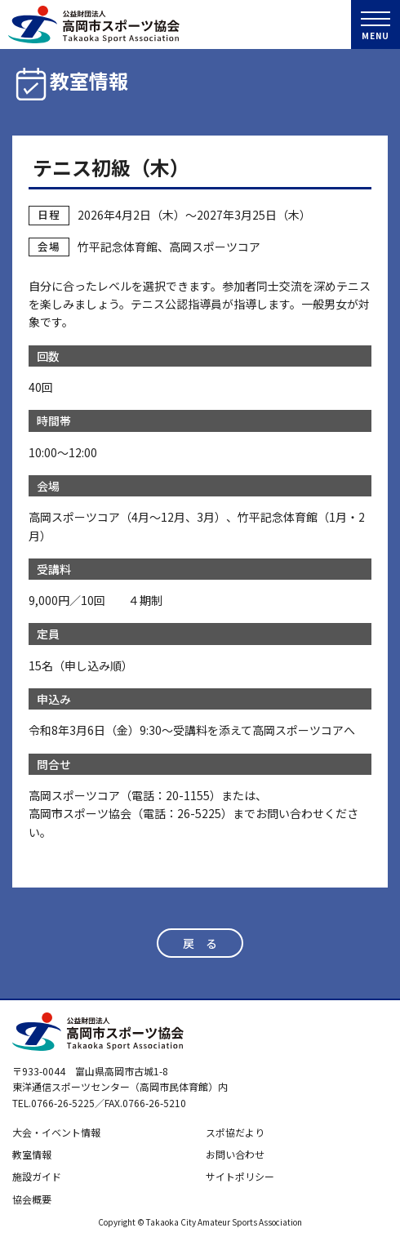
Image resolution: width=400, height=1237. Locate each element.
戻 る (200, 943)
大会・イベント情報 (56, 1132)
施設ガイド (36, 1176)
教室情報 (31, 1154)
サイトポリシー (240, 1176)
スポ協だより (235, 1132)
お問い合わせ (235, 1154)
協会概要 (31, 1199)
